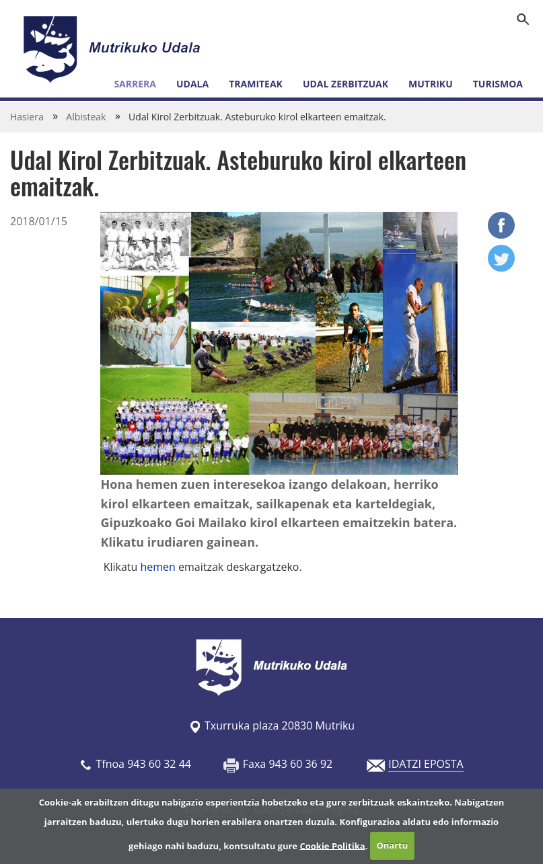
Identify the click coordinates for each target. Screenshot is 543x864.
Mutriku (430, 83)
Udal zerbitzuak (345, 83)
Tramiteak (256, 83)
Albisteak (86, 116)
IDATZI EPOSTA (425, 763)
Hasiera (27, 116)
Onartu (392, 845)
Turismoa (498, 83)
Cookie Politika (332, 845)
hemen (159, 566)
